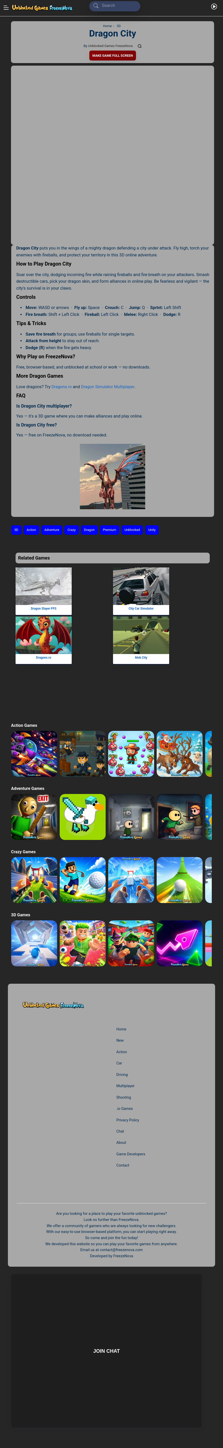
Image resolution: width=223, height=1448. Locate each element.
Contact (123, 1165)
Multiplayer (125, 1086)
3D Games (21, 914)
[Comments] (140, 46)
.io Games (124, 1108)
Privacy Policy (128, 1120)
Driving (122, 1074)
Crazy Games (23, 851)
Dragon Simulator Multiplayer (108, 386)
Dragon (90, 530)
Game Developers (131, 1154)
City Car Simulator (141, 608)
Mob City (141, 657)
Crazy (73, 530)
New (120, 1040)
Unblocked (135, 530)
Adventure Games (28, 788)
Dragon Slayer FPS (43, 608)
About (121, 1143)
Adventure (52, 530)
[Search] (115, 5)
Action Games (24, 725)
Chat (120, 1131)
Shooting (123, 1097)
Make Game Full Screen (112, 55)
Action (31, 530)
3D (16, 530)
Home (121, 1029)
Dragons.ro (62, 386)
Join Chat (106, 1351)
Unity (154, 530)
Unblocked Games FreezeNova (110, 46)
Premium (111, 530)
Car (119, 1063)
